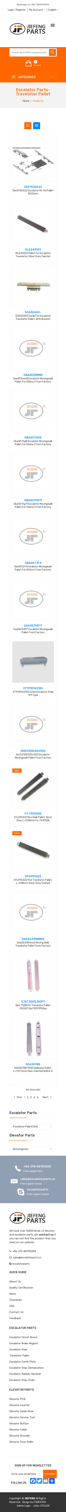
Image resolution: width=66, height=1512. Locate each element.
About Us (15, 1281)
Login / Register (17, 9)
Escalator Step (18, 1349)
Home (26, 101)
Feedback (15, 1318)
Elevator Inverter (19, 1405)
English (53, 9)
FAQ (11, 1306)
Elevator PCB (17, 1399)
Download (15, 1299)
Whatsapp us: (33, 4)
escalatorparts (37, 1189)
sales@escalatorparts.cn (37, 1179)
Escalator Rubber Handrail (25, 1373)
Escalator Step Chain (22, 1380)
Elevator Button (19, 1423)
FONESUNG (40, 1502)
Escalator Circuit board (23, 1337)
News (12, 1293)
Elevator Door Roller (21, 1441)
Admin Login (23, 1505)
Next (47, 1097)
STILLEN (44, 1505)
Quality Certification (21, 1287)
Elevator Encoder (19, 1435)
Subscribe (50, 1474)
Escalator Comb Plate (22, 1361)
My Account (37, 9)
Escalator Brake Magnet (23, 1343)
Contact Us (16, 1312)
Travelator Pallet (19, 1355)
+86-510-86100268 (37, 1166)
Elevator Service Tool (22, 1417)
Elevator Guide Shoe (21, 1411)
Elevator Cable (18, 1429)
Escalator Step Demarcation (26, 1367)
